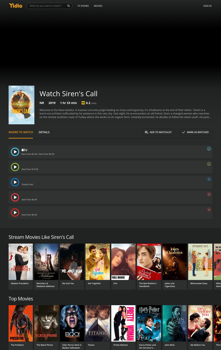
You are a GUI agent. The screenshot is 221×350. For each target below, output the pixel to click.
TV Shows (83, 5)
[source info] (208, 149)
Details (44, 132)
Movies (98, 5)
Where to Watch (21, 132)
